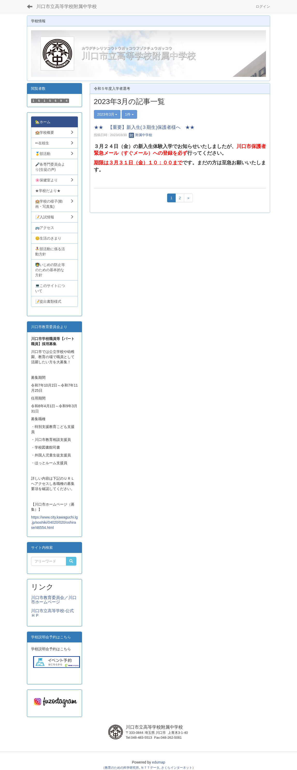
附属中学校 (140, 135)
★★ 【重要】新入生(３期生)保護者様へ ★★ (144, 127)
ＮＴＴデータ (150, 767)
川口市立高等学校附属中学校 (66, 6)
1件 (129, 114)
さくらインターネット (176, 767)
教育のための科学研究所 (122, 767)
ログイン (263, 6)
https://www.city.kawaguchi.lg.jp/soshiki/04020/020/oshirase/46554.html (54, 522)
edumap (158, 762)
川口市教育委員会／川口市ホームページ (54, 599)
